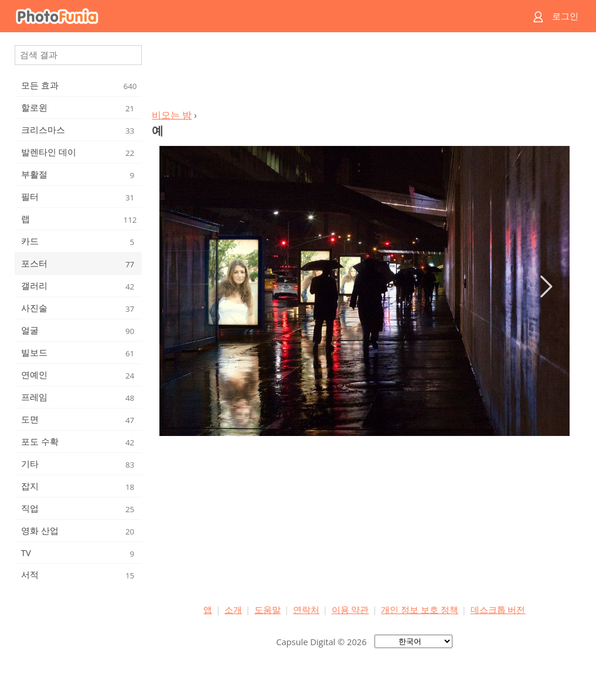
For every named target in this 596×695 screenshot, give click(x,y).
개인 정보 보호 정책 (419, 609)
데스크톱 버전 (498, 609)
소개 (233, 609)
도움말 (267, 609)
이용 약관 (350, 609)
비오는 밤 (172, 114)
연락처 (306, 609)
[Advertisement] (364, 73)
